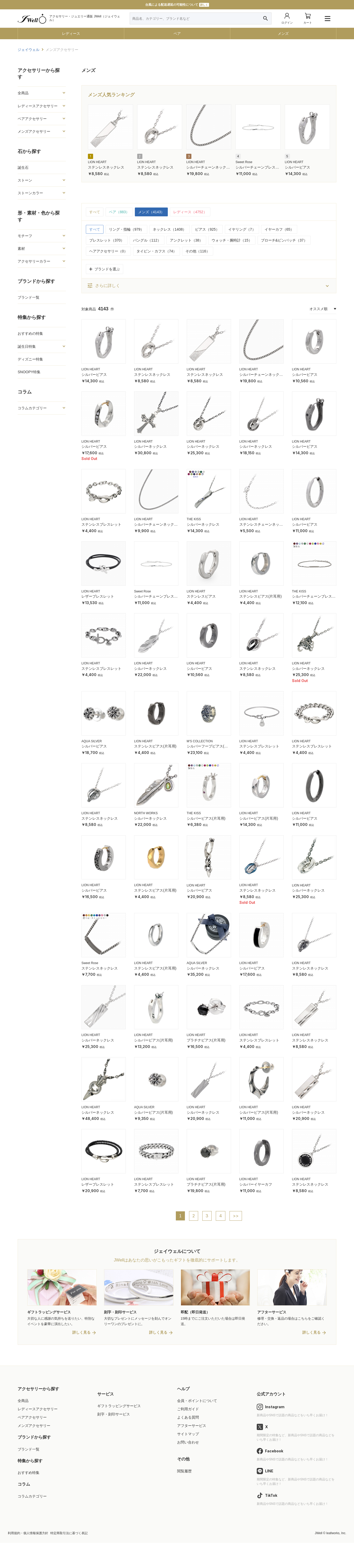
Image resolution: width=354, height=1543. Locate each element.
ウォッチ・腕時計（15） (232, 240)
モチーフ (25, 236)
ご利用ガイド (188, 1409)
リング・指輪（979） (126, 229)
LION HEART (97, 162)
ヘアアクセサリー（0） (108, 251)
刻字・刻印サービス (113, 1414)
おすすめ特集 (28, 1473)
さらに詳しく (103, 285)
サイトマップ (188, 1434)
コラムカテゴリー (32, 408)
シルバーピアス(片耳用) (206, 818)
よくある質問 (188, 1417)
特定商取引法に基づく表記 (69, 1533)
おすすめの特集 (30, 333)
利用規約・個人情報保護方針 (28, 1533)
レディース (71, 33)
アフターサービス (191, 1426)
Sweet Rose (243, 162)
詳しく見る (81, 1333)
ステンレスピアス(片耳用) (260, 596)
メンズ (283, 33)
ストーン (25, 180)
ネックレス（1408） (169, 229)
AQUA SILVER (91, 741)
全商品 (23, 93)
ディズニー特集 (30, 359)
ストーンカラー (30, 193)
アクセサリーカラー (34, 261)
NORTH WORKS (146, 813)
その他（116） (197, 251)
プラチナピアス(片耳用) (206, 1040)
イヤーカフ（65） (279, 229)
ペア (177, 33)
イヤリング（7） (242, 229)
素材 (21, 248)
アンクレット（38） (186, 240)
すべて (94, 212)
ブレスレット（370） (106, 240)
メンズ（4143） (151, 212)
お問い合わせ (188, 1442)
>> (236, 1216)
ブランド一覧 (28, 297)
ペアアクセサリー (32, 119)
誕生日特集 (27, 346)
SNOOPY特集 (29, 372)
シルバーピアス (297, 167)
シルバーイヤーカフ (255, 1184)
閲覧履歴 (184, 1471)
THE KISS (194, 519)
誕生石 (23, 167)
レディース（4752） (190, 212)
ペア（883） (119, 212)
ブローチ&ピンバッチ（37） (284, 240)
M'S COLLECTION (200, 741)
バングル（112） (147, 240)
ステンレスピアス (201, 596)
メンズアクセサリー (34, 131)
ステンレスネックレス (106, 167)
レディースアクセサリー (38, 106)
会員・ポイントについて (197, 1401)
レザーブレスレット (97, 596)
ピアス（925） (207, 229)
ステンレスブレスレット (101, 524)
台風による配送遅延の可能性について (177, 5)
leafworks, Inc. (336, 1533)
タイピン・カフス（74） (156, 251)
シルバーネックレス (150, 446)
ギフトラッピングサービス (119, 1406)
